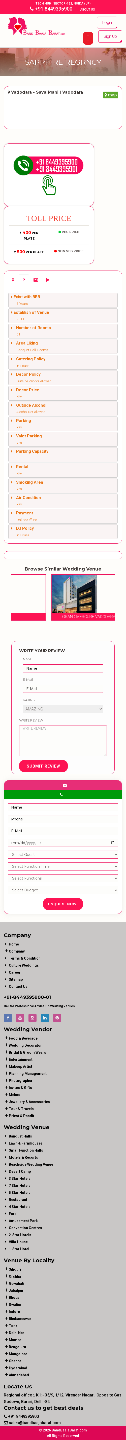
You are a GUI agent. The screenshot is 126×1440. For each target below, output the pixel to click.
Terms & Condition (25, 958)
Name (28, 659)
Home (14, 944)
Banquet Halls (20, 1136)
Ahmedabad (19, 1375)
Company (17, 951)
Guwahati (16, 1283)
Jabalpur (16, 1291)
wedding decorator (25, 1045)
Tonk (13, 1326)
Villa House (18, 1242)
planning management (28, 1074)
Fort (12, 1214)
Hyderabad (18, 1368)
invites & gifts (20, 1088)
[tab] (13, 280)
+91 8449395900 (51, 9)
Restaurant (18, 1200)
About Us (88, 9)
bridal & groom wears (27, 1052)
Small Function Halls (26, 1150)
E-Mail (28, 679)
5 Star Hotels (19, 1193)
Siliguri (15, 1269)
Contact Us (18, 986)
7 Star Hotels (19, 1186)
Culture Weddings (24, 965)
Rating (29, 700)
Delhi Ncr (16, 1333)
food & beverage (23, 1038)
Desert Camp (20, 1171)
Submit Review (43, 766)
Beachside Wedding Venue (31, 1164)
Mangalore (18, 1354)
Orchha (15, 1276)
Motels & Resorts (23, 1157)
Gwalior (15, 1305)
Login (107, 22)
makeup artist (20, 1067)
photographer (21, 1081)
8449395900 (28, 997)
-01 (47, 997)
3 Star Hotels (19, 1179)
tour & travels (21, 1109)
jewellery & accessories (29, 1102)
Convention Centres (25, 1228)
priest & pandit (21, 1116)
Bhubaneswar (20, 1319)
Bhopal (14, 1298)
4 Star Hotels (19, 1207)
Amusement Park (23, 1221)
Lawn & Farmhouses (26, 1143)
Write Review (31, 720)
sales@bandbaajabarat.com (32, 1422)
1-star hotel (19, 1249)
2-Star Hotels (20, 1235)
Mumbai (15, 1340)
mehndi (15, 1095)
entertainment (21, 1059)
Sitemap (16, 979)
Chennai (15, 1361)
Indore (14, 1312)
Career (14, 972)
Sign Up (110, 36)
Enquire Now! (63, 904)
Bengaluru (17, 1347)
